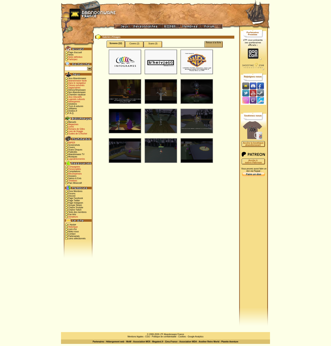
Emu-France (171, 342)
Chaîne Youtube (75, 207)
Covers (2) (134, 43)
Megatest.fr (157, 342)
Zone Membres (75, 191)
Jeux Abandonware (77, 78)
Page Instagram (75, 203)
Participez (72, 59)
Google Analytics (195, 336)
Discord (71, 196)
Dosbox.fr (72, 111)
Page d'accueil (75, 52)
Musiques (72, 156)
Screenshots (74, 145)
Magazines (73, 124)
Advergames (74, 101)
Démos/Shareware (77, 90)
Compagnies (74, 167)
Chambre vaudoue (76, 94)
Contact (71, 234)
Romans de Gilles (76, 129)
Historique (73, 227)
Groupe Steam (75, 205)
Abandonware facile (77, 81)
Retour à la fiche (213, 42)
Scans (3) (152, 43)
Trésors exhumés (76, 85)
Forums (71, 193)
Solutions (72, 104)
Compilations (74, 171)
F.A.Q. (71, 113)
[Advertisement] (253, 245)
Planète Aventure (229, 342)
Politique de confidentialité (164, 336)
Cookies (182, 336)
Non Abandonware (76, 92)
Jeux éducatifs (75, 97)
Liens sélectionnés (76, 238)
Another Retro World (209, 342)
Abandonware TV (76, 154)
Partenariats (74, 236)
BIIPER (71, 143)
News (70, 55)
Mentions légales (135, 336)
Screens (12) (116, 43)
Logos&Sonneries (76, 159)
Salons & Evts (74, 178)
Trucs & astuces (75, 106)
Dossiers (72, 176)
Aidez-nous (73, 231)
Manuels (72, 122)
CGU (147, 336)
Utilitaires (72, 108)
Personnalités (74, 169)
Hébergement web (115, 342)
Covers (71, 147)
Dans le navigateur (77, 83)
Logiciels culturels (76, 99)
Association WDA (188, 342)
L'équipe (72, 224)
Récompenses (75, 174)
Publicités (72, 152)
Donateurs (73, 217)
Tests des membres (77, 212)
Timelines (72, 181)
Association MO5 (141, 342)
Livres (71, 127)
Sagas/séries (74, 87)
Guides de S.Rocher (77, 133)
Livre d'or (72, 229)
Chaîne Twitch (74, 210)
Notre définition (75, 57)
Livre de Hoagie (75, 131)
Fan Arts (72, 214)
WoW (129, 342)
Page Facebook (75, 198)
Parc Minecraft (75, 183)
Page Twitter (74, 200)
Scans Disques (75, 150)
